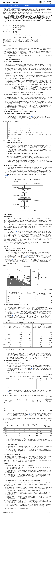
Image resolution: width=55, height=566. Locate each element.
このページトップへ (48, 512)
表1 (32, 116)
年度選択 (9, 8)
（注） (5, 134)
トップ (5, 8)
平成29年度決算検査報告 (16, 8)
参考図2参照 (27, 256)
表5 (8, 391)
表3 (12, 315)
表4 (31, 368)
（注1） (6, 72)
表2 (12, 259)
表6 (29, 414)
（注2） (16, 231)
